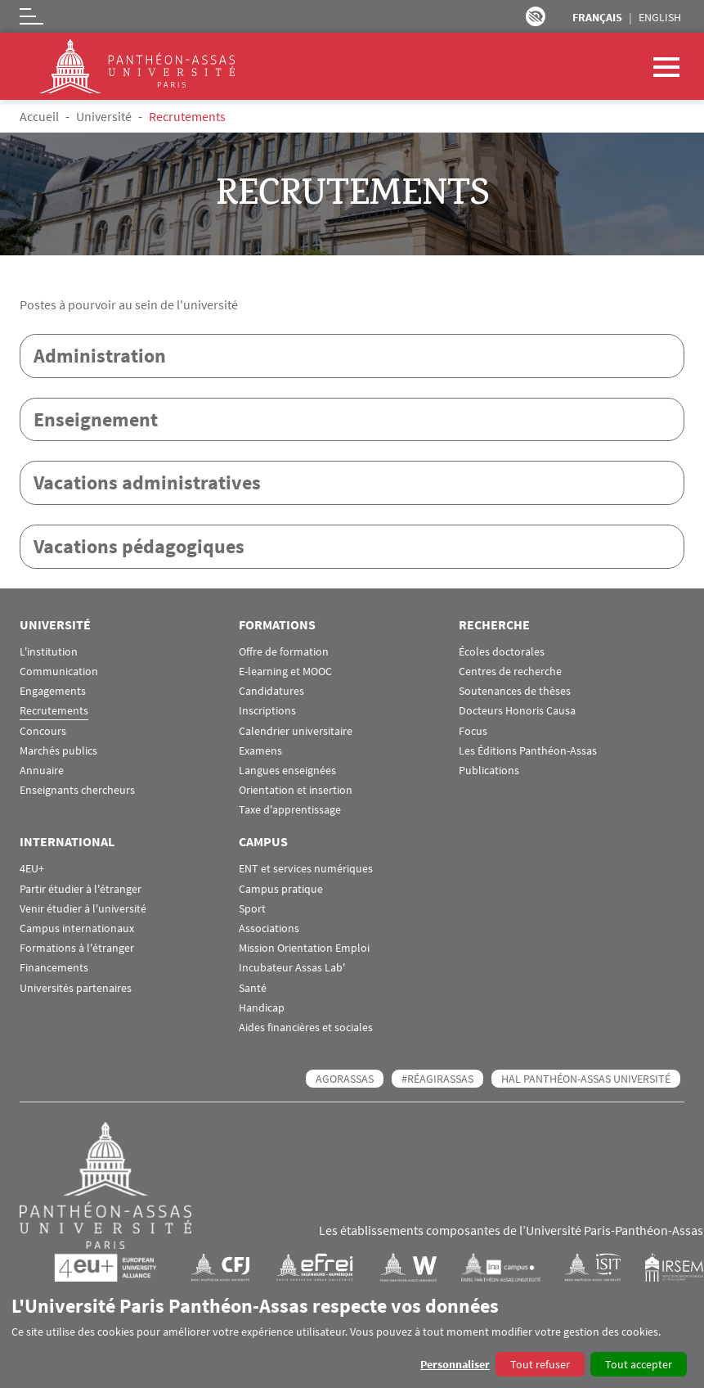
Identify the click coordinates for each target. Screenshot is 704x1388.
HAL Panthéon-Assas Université (585, 1079)
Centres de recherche (510, 672)
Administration (100, 355)
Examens (260, 752)
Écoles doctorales (502, 653)
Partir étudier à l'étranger (80, 890)
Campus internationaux (77, 929)
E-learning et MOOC (285, 672)
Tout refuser (540, 1364)
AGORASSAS (345, 1079)
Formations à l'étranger (77, 949)
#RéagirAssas (437, 1079)
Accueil (39, 116)
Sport (252, 910)
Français (597, 17)
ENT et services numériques (306, 870)
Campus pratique (281, 890)
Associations (269, 929)
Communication (59, 672)
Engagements (53, 692)
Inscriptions (267, 712)
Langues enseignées (287, 771)
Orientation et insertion (295, 791)
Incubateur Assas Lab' (292, 969)
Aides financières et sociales (306, 1028)
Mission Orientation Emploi (304, 949)
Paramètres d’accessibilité (535, 16)
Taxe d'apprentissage (290, 811)
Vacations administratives (147, 483)
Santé (253, 989)
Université (104, 116)
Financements (54, 969)
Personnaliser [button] (455, 1364)
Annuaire (42, 771)
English (660, 17)
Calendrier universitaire (295, 732)
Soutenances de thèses (515, 692)
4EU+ (32, 870)
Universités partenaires (76, 989)
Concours (43, 732)
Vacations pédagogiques (139, 547)
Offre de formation (284, 653)
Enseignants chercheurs (77, 791)
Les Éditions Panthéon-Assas (528, 752)
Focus (473, 732)
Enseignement (96, 419)
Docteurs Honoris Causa (517, 712)
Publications (489, 771)
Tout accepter (638, 1364)
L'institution (49, 653)
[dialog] (352, 1335)
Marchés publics (58, 752)
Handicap (262, 1009)
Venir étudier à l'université (83, 910)
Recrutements (54, 712)
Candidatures (271, 692)
